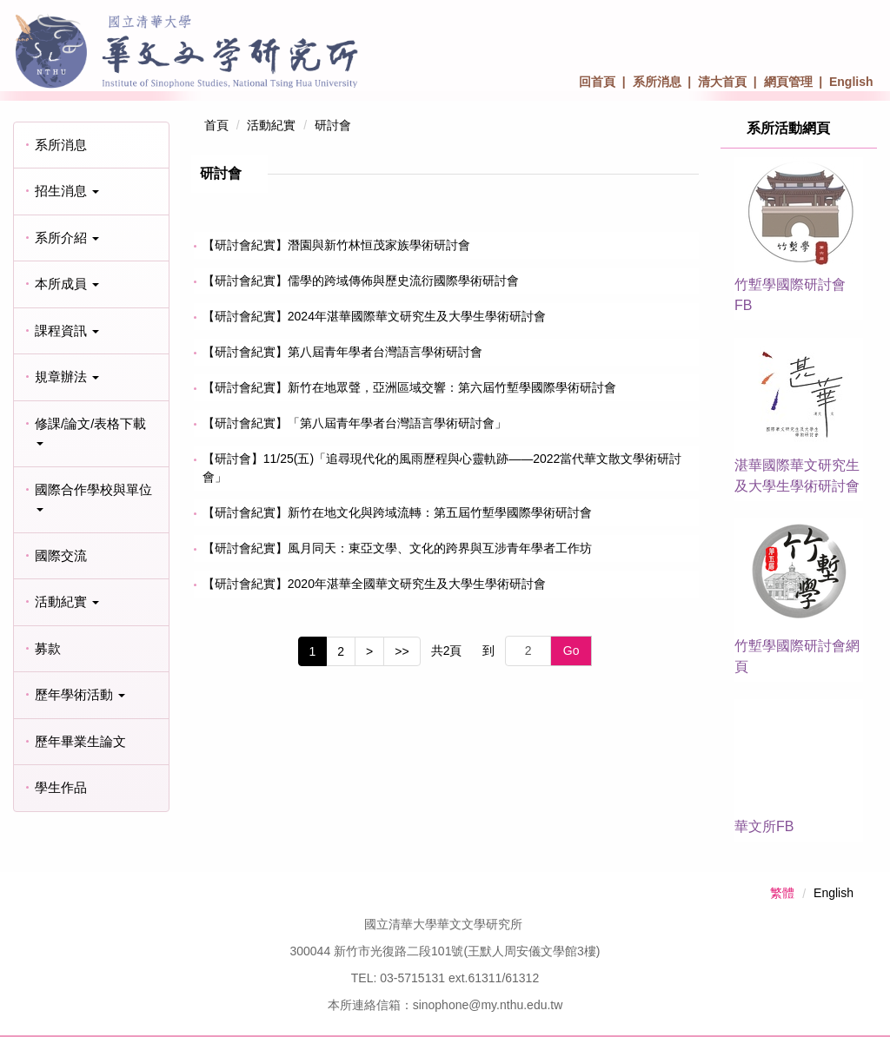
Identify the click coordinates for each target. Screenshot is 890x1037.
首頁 (216, 125)
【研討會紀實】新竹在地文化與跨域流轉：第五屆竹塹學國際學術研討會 (397, 512)
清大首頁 (722, 82)
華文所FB (764, 826)
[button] (91, 191)
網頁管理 (788, 82)
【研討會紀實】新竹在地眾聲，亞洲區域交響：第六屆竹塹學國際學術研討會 (409, 387)
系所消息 (657, 82)
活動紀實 (271, 125)
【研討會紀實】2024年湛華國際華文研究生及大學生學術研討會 (374, 316)
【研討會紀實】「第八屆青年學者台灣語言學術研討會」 (355, 423)
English (851, 82)
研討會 (333, 125)
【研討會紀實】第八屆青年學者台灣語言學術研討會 (342, 352)
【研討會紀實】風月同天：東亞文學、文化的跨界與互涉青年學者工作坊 (397, 548)
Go (571, 650)
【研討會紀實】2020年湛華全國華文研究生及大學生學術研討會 (374, 584)
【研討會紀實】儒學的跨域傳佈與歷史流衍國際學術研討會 (361, 280)
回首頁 (597, 82)
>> (401, 651)
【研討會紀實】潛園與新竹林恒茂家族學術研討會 (336, 245)
